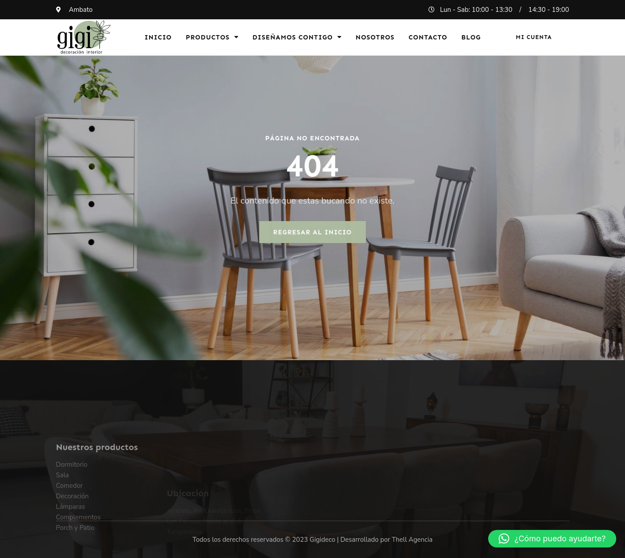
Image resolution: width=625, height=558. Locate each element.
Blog (471, 37)
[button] (552, 538)
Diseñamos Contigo (297, 37)
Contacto (428, 37)
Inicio (157, 37)
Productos (212, 37)
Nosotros (375, 37)
